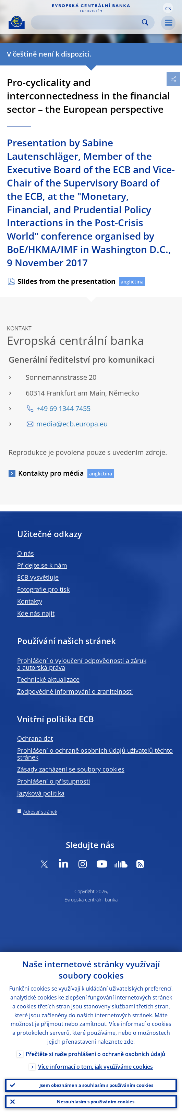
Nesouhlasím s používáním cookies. (96, 1102)
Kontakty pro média (51, 473)
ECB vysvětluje (38, 577)
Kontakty (29, 601)
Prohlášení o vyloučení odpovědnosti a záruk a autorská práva (81, 663)
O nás (25, 553)
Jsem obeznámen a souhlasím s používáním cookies (96, 1085)
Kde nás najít (35, 613)
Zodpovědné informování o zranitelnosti (75, 691)
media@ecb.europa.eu (72, 423)
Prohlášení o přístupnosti (53, 781)
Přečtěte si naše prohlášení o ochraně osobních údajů (95, 1054)
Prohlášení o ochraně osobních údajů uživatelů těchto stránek (95, 753)
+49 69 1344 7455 (63, 408)
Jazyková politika (40, 793)
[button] (168, 8)
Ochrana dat (35, 738)
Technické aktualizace (48, 679)
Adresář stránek (40, 812)
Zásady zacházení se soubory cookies (70, 769)
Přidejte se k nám (42, 565)
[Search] (87, 22)
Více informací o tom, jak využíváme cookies (95, 1066)
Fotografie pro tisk (43, 589)
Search (145, 22)
